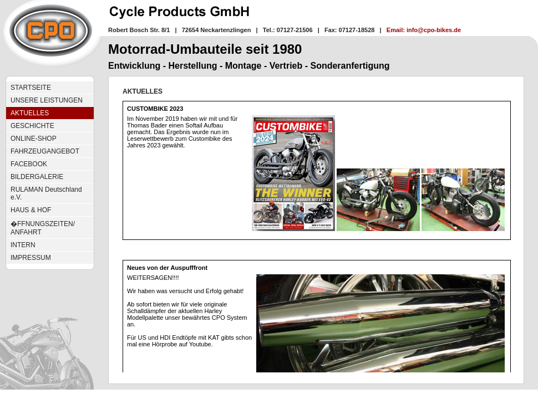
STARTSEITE (31, 87)
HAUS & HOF (31, 210)
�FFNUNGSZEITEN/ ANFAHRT (43, 228)
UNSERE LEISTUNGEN (47, 100)
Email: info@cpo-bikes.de (424, 30)
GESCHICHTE (32, 126)
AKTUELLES (30, 113)
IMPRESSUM (31, 258)
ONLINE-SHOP (34, 138)
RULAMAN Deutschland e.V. (46, 193)
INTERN (23, 245)
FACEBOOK (29, 164)
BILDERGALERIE (37, 177)
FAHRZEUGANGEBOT (45, 151)
